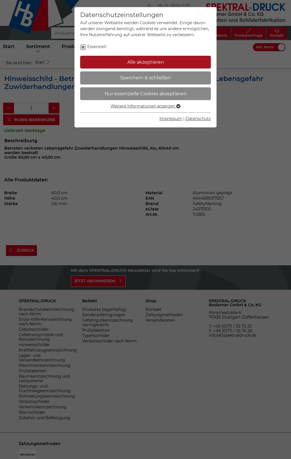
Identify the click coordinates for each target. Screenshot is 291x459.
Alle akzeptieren (145, 62)
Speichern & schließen (145, 77)
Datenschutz (198, 118)
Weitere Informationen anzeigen (145, 106)
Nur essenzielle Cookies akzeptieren (146, 93)
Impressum (170, 118)
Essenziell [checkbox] (96, 46)
